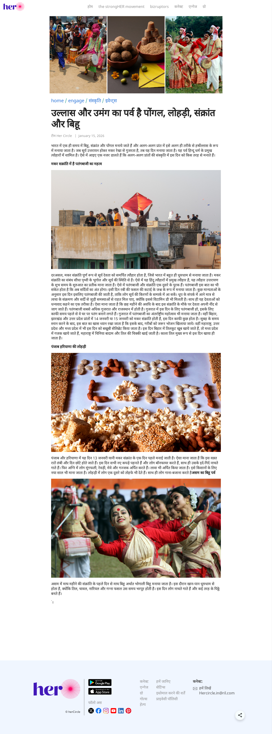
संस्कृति (95, 100)
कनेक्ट (178, 6)
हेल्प (143, 704)
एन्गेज (193, 6)
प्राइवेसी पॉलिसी (167, 698)
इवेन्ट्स (111, 100)
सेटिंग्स (160, 687)
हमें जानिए (163, 681)
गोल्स (143, 698)
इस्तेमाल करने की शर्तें (170, 693)
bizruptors (159, 6)
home (57, 100)
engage (76, 100)
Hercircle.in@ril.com (217, 693)
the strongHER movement (122, 6)
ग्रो (204, 6)
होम (90, 6)
